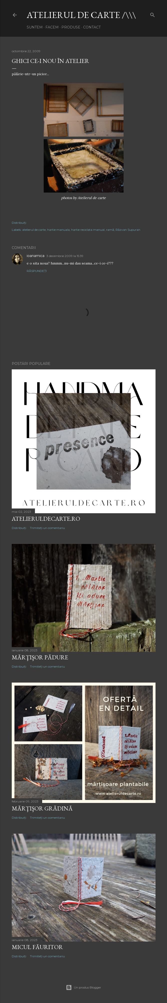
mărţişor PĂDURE (40, 657)
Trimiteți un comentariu (47, 528)
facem (52, 27)
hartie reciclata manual (88, 230)
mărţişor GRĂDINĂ (42, 808)
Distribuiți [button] (19, 223)
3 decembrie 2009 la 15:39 (64, 256)
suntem (35, 27)
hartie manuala (58, 230)
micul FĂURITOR (37, 947)
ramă (110, 230)
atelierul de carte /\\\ (81, 15)
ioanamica (35, 255)
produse (70, 27)
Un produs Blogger (83, 988)
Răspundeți (37, 271)
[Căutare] (153, 14)
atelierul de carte (34, 230)
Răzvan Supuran (128, 230)
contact (92, 27)
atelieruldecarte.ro (46, 518)
